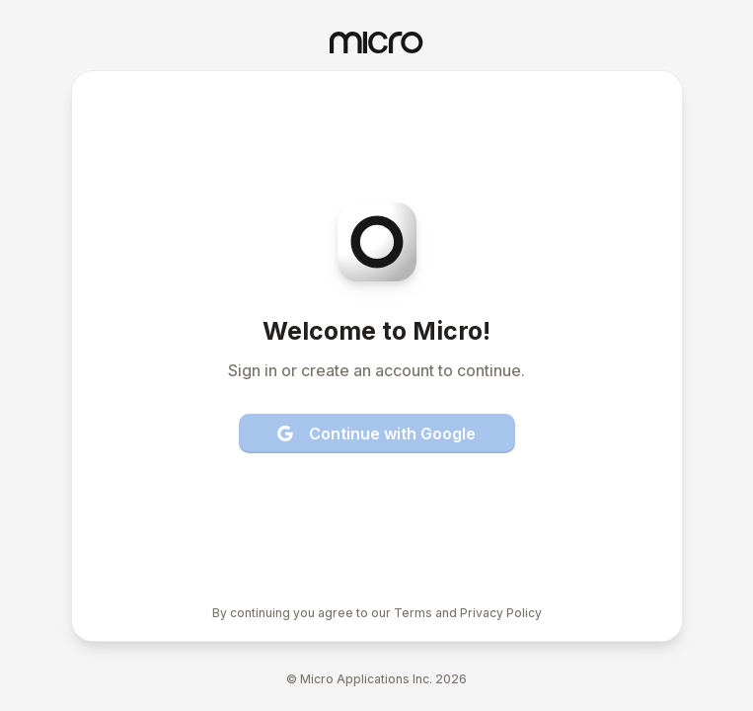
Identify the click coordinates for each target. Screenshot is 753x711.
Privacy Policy (501, 612)
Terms (413, 612)
